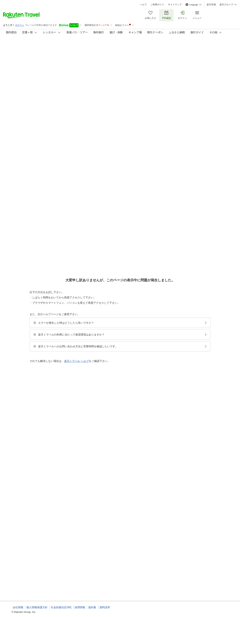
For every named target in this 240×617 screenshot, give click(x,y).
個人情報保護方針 (37, 607)
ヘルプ (143, 4)
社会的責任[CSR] (61, 607)
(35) (68, 68)
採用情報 (80, 607)
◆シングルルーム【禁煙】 (111, 317)
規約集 (92, 607)
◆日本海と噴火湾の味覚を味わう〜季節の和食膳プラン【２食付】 (132, 258)
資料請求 (104, 607)
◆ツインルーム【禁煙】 (110, 263)
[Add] (232, 49)
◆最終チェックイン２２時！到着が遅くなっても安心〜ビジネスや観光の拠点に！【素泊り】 (146, 370)
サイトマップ (175, 4)
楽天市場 (211, 4)
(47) (118, 68)
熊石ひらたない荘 (24, 45)
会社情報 (18, 607)
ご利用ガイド (157, 4)
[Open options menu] (31, 123)
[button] (27, 155)
